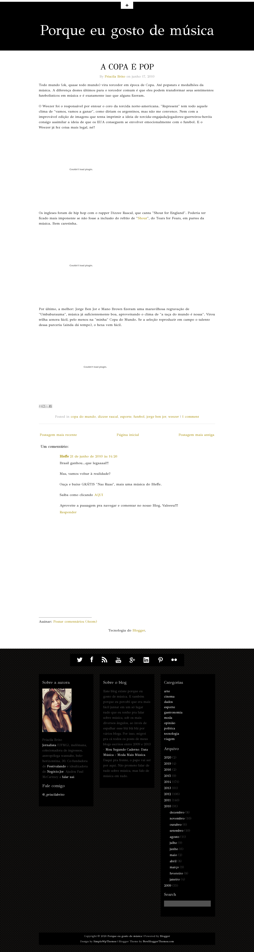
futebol (139, 417)
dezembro (177, 812)
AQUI (98, 495)
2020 (167, 757)
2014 (167, 782)
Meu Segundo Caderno (122, 749)
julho (173, 843)
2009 (167, 886)
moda (168, 718)
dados (168, 702)
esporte (125, 417)
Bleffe (64, 456)
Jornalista (49, 745)
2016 (167, 770)
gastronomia (173, 712)
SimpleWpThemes (104, 941)
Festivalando (56, 766)
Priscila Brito (115, 76)
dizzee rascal (108, 417)
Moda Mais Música (131, 755)
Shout (142, 218)
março (174, 867)
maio (173, 855)
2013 (167, 788)
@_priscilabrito (53, 795)
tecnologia (171, 734)
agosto (174, 837)
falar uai (68, 777)
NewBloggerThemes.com (158, 941)
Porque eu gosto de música (127, 30)
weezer (173, 417)
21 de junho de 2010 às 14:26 (93, 456)
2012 (167, 794)
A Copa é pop (127, 67)
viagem (169, 739)
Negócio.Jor (55, 772)
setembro (176, 831)
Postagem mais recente (58, 435)
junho (174, 849)
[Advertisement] (65, 595)
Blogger (138, 630)
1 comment (190, 417)
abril (173, 861)
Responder (68, 512)
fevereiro (176, 873)
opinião (169, 723)
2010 (167, 806)
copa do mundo (83, 417)
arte (167, 691)
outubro (176, 825)
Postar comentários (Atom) (75, 621)
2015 (167, 776)
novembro (177, 818)
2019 (167, 764)
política (169, 728)
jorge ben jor (156, 417)
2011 (167, 800)
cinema (169, 696)
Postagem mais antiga (196, 435)
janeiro (175, 879)
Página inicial (128, 435)
